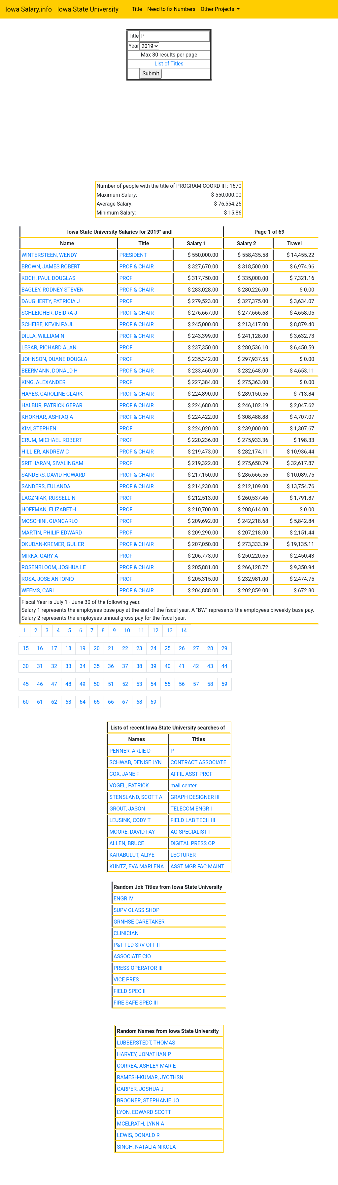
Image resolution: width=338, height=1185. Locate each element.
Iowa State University (87, 9)
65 (97, 702)
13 (170, 630)
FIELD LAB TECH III (192, 820)
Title (137, 9)
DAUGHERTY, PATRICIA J (50, 301)
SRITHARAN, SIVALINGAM (52, 463)
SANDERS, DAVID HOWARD (53, 475)
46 (40, 684)
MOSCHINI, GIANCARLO (49, 521)
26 (182, 648)
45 (26, 684)
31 (40, 666)
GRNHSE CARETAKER (139, 922)
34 (82, 666)
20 (97, 648)
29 (224, 648)
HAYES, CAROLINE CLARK (52, 394)
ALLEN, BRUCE (126, 843)
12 (155, 630)
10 (127, 630)
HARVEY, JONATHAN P (144, 1054)
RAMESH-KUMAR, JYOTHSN (150, 1077)
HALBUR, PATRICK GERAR (52, 405)
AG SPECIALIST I (190, 832)
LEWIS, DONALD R (138, 1135)
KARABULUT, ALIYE (131, 855)
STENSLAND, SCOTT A (135, 797)
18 (68, 648)
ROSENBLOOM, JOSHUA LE (53, 567)
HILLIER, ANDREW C (45, 452)
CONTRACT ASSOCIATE (198, 762)
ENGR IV (123, 898)
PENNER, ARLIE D (130, 751)
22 (125, 648)
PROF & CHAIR (136, 266)
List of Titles (169, 63)
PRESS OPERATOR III (138, 968)
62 (54, 702)
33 (68, 666)
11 (141, 630)
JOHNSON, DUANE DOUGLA (54, 359)
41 (182, 666)
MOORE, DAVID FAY (132, 832)
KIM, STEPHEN (38, 428)
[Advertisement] (169, 127)
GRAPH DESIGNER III (194, 797)
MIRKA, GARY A (39, 556)
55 (168, 684)
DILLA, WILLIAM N (42, 336)
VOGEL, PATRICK (129, 785)
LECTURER (183, 855)
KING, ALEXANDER (43, 382)
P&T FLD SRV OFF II (137, 945)
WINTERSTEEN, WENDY (49, 255)
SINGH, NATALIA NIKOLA (146, 1147)
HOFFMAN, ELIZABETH (48, 509)
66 (111, 702)
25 (168, 648)
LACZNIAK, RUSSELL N (48, 498)
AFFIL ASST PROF (191, 774)
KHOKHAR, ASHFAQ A (47, 417)
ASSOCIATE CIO (132, 956)
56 (182, 684)
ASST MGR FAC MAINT (197, 866)
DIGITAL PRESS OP (192, 843)
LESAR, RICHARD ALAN (49, 347)
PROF (125, 278)
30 (26, 666)
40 (168, 666)
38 (139, 666)
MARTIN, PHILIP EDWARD (51, 533)
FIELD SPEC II (130, 991)
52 (125, 684)
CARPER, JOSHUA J (140, 1089)
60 (26, 702)
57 (196, 684)
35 (97, 666)
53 (139, 684)
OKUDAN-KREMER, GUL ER (52, 544)
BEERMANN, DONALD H (49, 371)
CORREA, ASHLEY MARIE (146, 1066)
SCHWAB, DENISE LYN (135, 762)
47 (54, 684)
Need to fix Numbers (171, 9)
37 (125, 666)
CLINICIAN (126, 933)
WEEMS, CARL (38, 590)
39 (153, 666)
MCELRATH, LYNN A (140, 1124)
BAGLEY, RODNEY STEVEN (52, 290)
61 (40, 702)
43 (210, 666)
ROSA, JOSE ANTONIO (47, 579)
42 (196, 666)
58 (210, 684)
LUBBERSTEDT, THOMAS (146, 1043)
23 (139, 648)
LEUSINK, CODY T (130, 820)
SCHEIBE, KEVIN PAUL (47, 324)
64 (82, 702)
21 (111, 648)
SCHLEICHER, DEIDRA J (49, 313)
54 (153, 684)
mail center (183, 785)
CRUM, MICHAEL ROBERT (51, 440)
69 (153, 702)
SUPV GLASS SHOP (136, 910)
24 (153, 648)
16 (40, 648)
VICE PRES (126, 979)
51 (111, 684)
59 (224, 684)
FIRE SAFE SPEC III (136, 1003)
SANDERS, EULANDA (45, 486)
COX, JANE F (124, 774)
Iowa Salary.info (28, 9)
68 (139, 702)
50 (97, 684)
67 (125, 702)
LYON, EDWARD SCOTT (144, 1112)
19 (82, 648)
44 (224, 666)
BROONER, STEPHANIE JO (148, 1100)
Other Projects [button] (218, 9)
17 (54, 648)
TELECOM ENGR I (191, 809)
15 (26, 648)
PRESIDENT (133, 255)
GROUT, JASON (127, 809)
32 (54, 666)
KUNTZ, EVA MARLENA (136, 866)
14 (184, 630)
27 (196, 648)
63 (68, 702)
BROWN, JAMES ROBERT (50, 266)
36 (111, 666)
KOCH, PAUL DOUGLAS (48, 278)
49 (82, 684)
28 (210, 648)
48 (68, 684)
